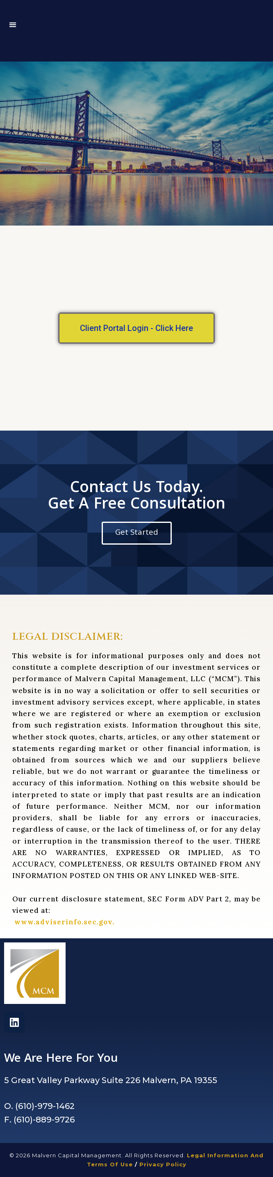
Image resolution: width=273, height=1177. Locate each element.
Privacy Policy (163, 1164)
